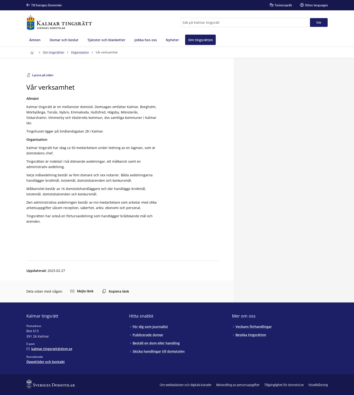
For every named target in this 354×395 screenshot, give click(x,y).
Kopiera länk (115, 291)
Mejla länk (82, 291)
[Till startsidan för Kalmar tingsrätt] (59, 22)
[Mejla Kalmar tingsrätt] (49, 348)
